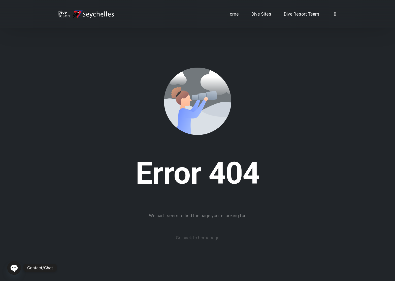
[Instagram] (335, 13)
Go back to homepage (197, 237)
